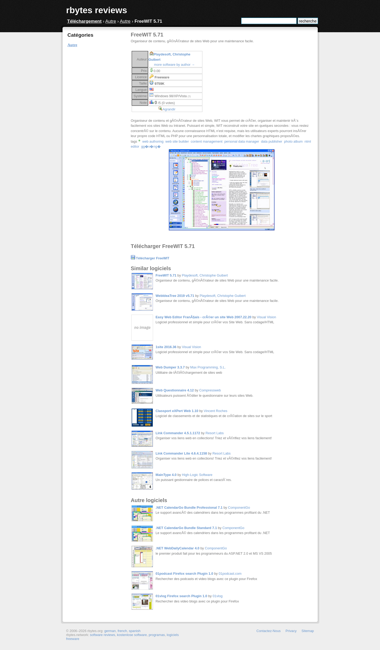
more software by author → (174, 65)
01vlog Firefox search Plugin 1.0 (181, 596)
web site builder (177, 141)
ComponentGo (239, 507)
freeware (72, 639)
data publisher (271, 141)
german (110, 631)
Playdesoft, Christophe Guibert (205, 275)
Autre (110, 21)
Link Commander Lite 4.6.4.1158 (181, 453)
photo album (293, 141)
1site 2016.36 (166, 347)
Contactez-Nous (268, 631)
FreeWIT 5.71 (166, 275)
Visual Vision (266, 317)
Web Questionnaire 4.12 (175, 390)
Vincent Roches (215, 411)
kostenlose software (132, 635)
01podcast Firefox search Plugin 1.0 (184, 574)
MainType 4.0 (166, 475)
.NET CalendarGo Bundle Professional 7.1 (189, 507)
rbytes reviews (96, 10)
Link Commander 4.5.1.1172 (178, 433)
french (122, 631)
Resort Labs (215, 433)
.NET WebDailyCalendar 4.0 (178, 548)
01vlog (218, 596)
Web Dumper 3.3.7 (170, 367)
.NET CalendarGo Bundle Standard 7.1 (186, 528)
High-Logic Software (197, 475)
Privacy (291, 631)
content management (206, 141)
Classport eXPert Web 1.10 (177, 411)
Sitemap (308, 631)
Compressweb (210, 390)
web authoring (152, 141)
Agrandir (169, 109)
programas (157, 635)
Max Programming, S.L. (208, 367)
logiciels (173, 635)
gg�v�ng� (151, 146)
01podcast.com (229, 574)
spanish (134, 631)
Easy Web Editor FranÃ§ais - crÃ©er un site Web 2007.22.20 (203, 317)
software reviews (102, 635)
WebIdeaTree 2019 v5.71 (175, 296)
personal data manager (241, 141)
